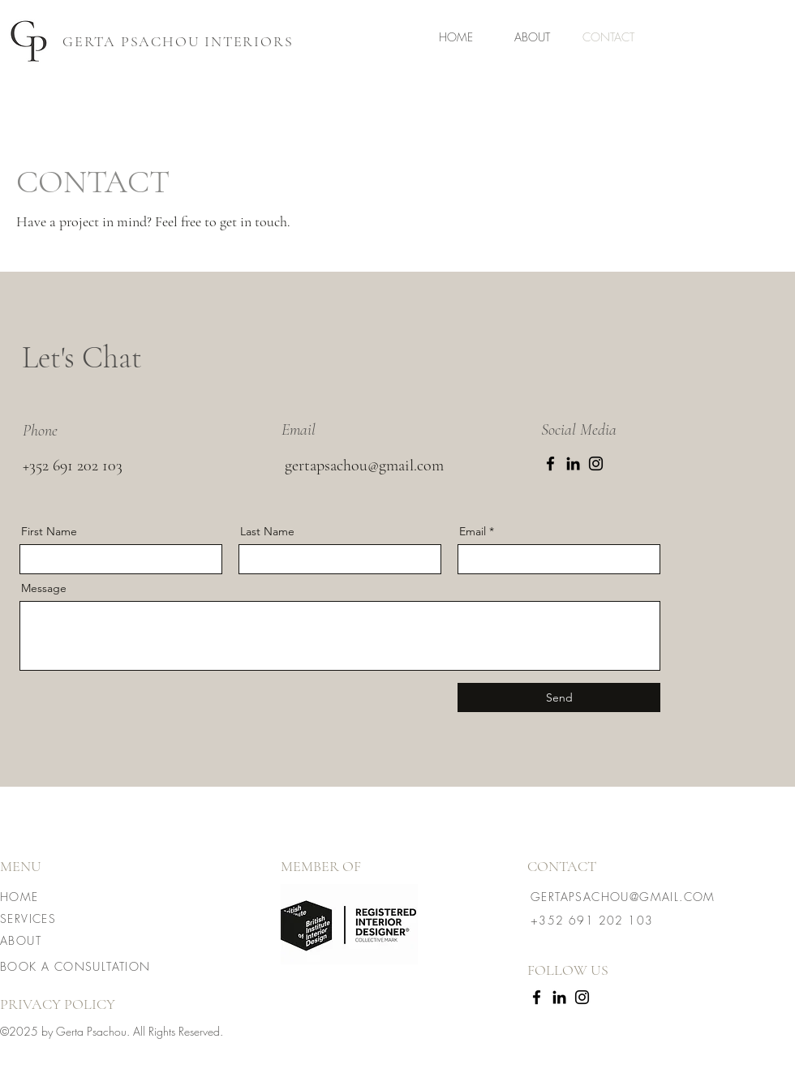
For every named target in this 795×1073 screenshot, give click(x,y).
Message (44, 588)
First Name (49, 531)
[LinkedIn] (573, 463)
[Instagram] (596, 463)
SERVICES (28, 918)
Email (472, 531)
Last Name (267, 531)
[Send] (559, 697)
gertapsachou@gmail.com (364, 465)
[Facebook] (550, 463)
